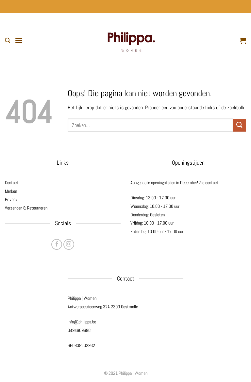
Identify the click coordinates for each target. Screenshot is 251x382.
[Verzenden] (239, 125)
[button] (7, 40)
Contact (11, 183)
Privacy (11, 199)
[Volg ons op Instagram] (68, 244)
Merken (11, 191)
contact (211, 183)
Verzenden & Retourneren (26, 208)
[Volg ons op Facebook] (56, 244)
